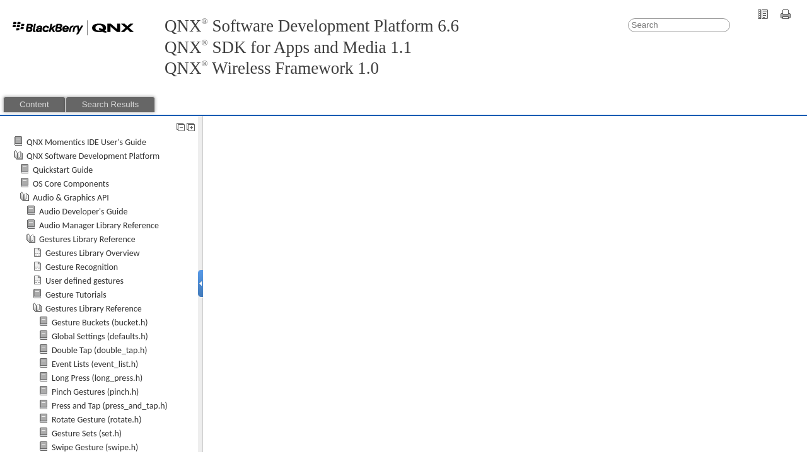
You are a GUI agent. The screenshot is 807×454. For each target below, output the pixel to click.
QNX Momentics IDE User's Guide (86, 142)
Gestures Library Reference (87, 239)
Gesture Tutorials (76, 294)
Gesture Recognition (81, 267)
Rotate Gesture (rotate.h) (96, 419)
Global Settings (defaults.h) (100, 336)
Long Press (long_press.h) (97, 378)
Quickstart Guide (63, 170)
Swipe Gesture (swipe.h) (95, 447)
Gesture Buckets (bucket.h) (100, 322)
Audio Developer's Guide (83, 211)
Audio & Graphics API (71, 197)
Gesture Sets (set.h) (87, 433)
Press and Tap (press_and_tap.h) (110, 405)
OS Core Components (71, 183)
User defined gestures (84, 281)
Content (34, 104)
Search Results (110, 104)
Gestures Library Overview (92, 253)
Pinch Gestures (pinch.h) (95, 392)
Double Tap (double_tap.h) (100, 350)
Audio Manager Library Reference (99, 225)
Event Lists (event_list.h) (95, 364)
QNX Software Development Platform (93, 156)
